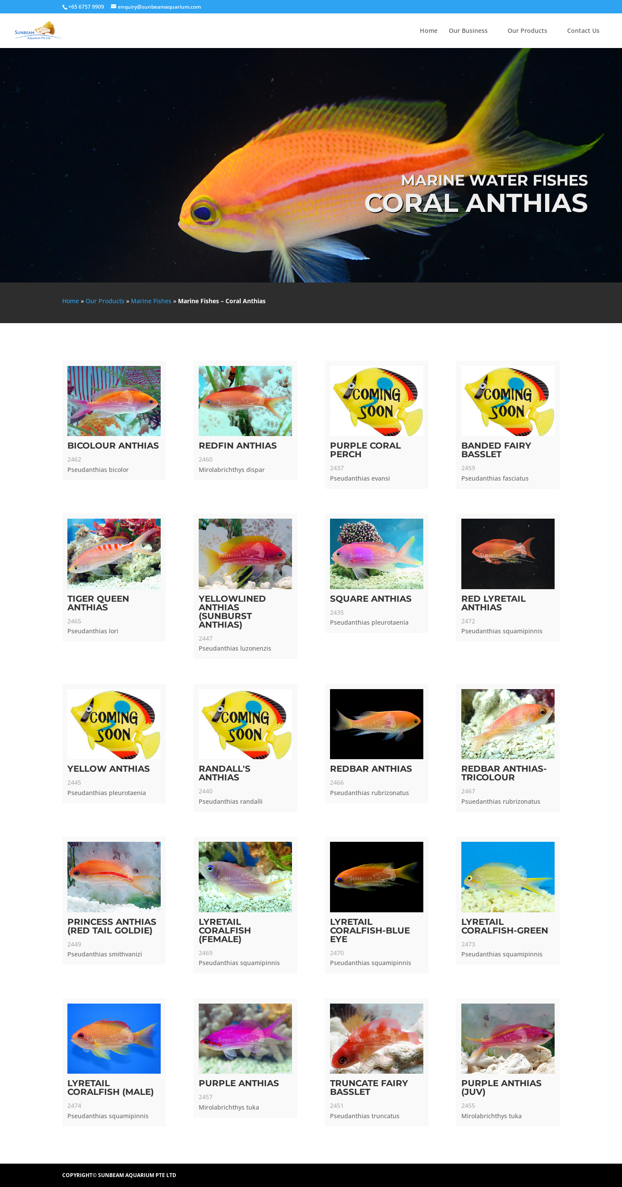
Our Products (527, 31)
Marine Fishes (151, 301)
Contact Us (583, 31)
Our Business (468, 31)
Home (429, 31)
